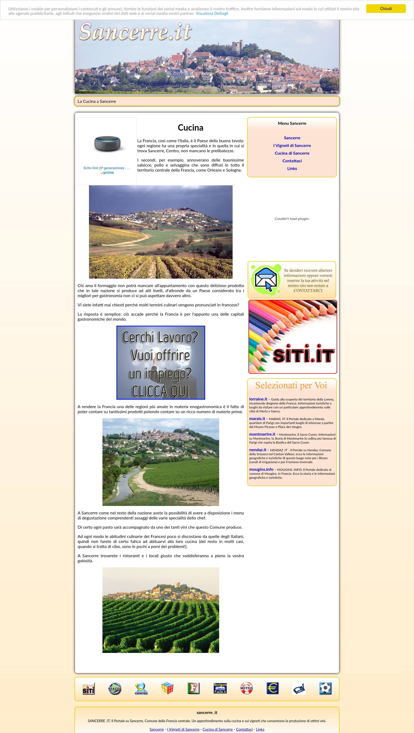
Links (292, 168)
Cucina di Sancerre (292, 152)
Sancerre (292, 137)
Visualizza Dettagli (212, 13)
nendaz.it (257, 449)
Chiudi (386, 8)
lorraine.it (258, 398)
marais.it (257, 418)
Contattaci (292, 160)
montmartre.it (262, 433)
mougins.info (261, 469)
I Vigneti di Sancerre (292, 145)
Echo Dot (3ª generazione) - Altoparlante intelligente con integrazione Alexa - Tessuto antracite (107, 168)
